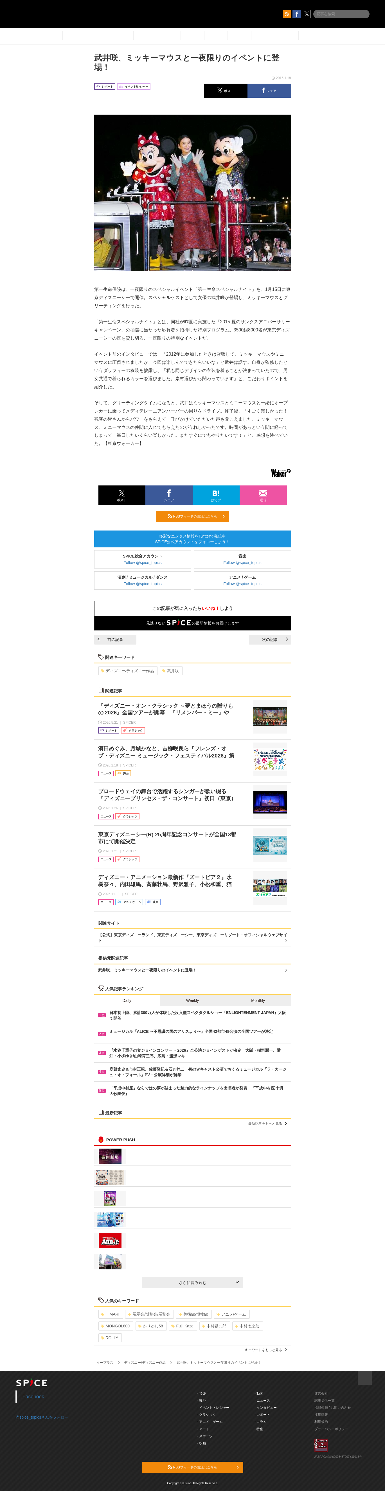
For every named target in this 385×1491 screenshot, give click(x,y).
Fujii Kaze (182, 1326)
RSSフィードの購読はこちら (196, 516)
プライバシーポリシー (331, 1429)
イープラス (104, 1363)
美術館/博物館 (193, 1314)
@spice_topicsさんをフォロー (42, 1417)
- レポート (262, 1415)
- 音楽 (201, 1394)
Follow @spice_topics (142, 562)
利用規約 (321, 1422)
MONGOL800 (115, 1326)
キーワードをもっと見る (266, 1350)
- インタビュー (266, 1408)
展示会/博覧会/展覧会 (149, 1314)
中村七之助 (247, 1326)
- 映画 (201, 1443)
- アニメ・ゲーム (210, 1422)
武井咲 (170, 670)
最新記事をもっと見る (267, 1124)
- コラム (261, 1422)
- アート (203, 1429)
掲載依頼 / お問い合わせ (332, 1408)
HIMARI (110, 1314)
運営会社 (321, 1394)
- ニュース (262, 1401)
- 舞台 (201, 1401)
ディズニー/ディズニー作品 (127, 670)
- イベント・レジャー (213, 1408)
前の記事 (110, 639)
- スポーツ (205, 1436)
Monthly (258, 1000)
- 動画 (259, 1394)
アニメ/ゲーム (231, 1314)
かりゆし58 (150, 1326)
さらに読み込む (209, 1282)
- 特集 (259, 1429)
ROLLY (109, 1338)
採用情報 (321, 1415)
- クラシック (206, 1415)
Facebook (33, 1396)
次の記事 (275, 639)
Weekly (192, 1000)
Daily (127, 1000)
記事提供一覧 (324, 1401)
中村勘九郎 (214, 1326)
